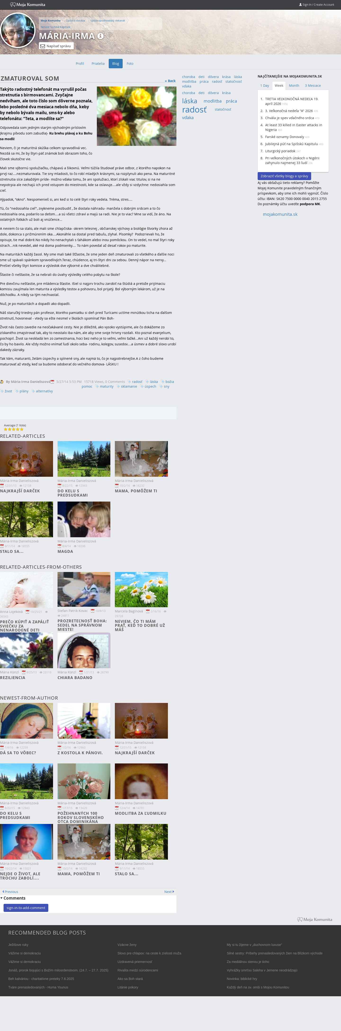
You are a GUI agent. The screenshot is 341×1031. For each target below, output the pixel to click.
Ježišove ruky (18, 945)
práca (204, 81)
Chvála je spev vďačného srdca (289, 118)
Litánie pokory (127, 987)
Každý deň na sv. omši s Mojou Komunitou (258, 987)
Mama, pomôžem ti (136, 491)
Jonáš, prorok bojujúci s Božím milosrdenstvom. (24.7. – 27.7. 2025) (58, 970)
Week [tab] (279, 85)
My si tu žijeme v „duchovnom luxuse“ (254, 945)
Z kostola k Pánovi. (80, 752)
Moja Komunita (51, 20)
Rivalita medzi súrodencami (137, 970)
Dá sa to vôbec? (18, 752)
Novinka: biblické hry (242, 979)
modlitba (189, 81)
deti (201, 76)
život (8, 391)
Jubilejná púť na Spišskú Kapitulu (291, 144)
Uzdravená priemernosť (134, 962)
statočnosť (233, 81)
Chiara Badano (75, 677)
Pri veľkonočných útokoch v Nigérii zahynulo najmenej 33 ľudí (292, 160)
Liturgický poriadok (280, 151)
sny (166, 386)
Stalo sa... (12, 551)
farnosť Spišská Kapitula (55, 27)
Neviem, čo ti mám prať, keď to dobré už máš (140, 625)
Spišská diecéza (75, 20)
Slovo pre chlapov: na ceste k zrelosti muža (149, 953)
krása (226, 76)
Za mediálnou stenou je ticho (248, 962)
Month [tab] (294, 85)
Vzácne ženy (126, 945)
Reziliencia (12, 677)
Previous (11, 891)
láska (154, 381)
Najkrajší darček (20, 491)
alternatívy (44, 391)
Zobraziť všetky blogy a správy (284, 176)
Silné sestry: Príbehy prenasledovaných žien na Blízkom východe (275, 953)
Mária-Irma (67, 36)
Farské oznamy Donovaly (284, 136)
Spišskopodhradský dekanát (107, 20)
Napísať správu (55, 46)
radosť (137, 381)
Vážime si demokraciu (24, 953)
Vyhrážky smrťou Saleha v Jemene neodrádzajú (262, 970)
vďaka (186, 86)
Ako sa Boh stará (130, 979)
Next (168, 891)
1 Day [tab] (264, 85)
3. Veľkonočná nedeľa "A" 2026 (289, 110)
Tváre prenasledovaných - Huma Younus (38, 987)
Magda (65, 551)
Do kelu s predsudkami (73, 493)
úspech (150, 386)
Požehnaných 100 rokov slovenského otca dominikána (81, 817)
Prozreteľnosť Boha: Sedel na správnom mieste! (82, 625)
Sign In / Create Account (316, 4)
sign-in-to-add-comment (26, 907)
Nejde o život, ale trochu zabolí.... (20, 876)
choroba (188, 76)
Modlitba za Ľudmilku (140, 813)
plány (24, 391)
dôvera (213, 76)
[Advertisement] (293, 292)
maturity (106, 386)
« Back (170, 80)
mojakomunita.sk (280, 214)
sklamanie (129, 386)
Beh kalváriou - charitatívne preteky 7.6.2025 (41, 979)
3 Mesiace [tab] (313, 85)
